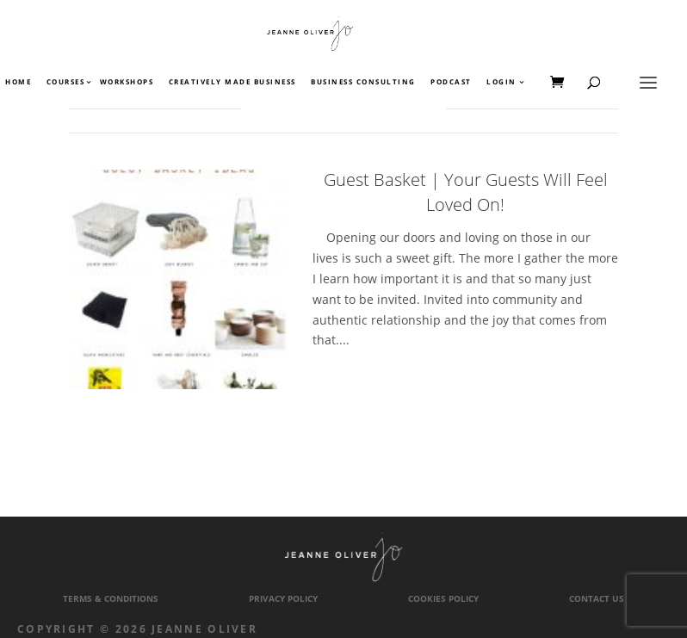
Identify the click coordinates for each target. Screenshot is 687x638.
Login (501, 82)
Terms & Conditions (110, 598)
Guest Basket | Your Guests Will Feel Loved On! (466, 192)
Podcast (451, 82)
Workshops (127, 82)
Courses (65, 82)
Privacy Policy (283, 598)
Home (18, 82)
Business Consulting (363, 82)
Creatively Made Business (232, 82)
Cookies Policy (443, 598)
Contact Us (596, 598)
